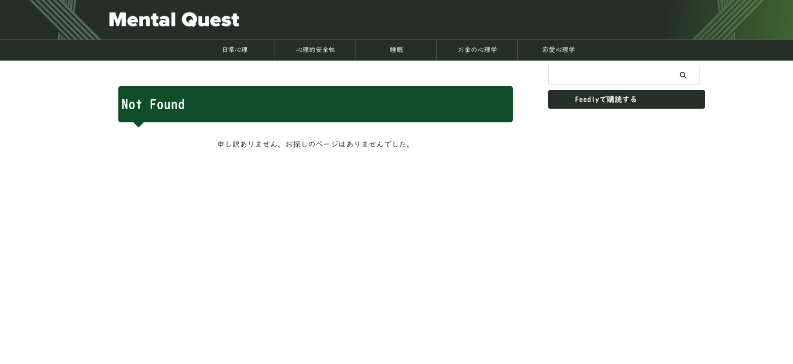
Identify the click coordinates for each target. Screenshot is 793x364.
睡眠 (396, 50)
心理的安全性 (315, 50)
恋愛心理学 (558, 50)
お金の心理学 (477, 50)
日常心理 (235, 50)
